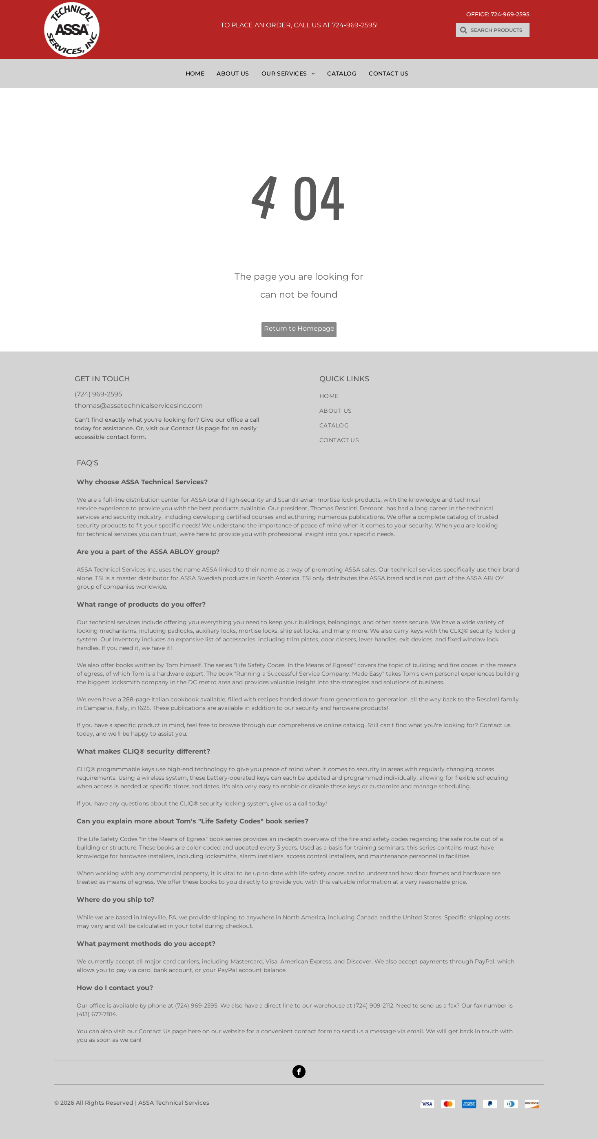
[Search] (493, 30)
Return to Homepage (299, 328)
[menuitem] (197, 73)
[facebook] (299, 1072)
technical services (111, 534)
